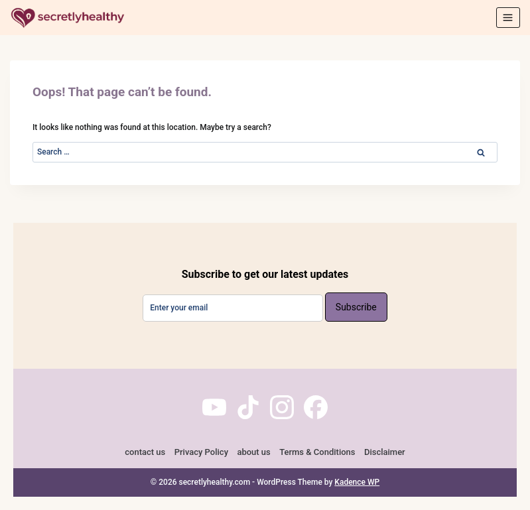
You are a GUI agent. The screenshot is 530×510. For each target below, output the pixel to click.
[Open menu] (508, 17)
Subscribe (356, 307)
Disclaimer (384, 452)
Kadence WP (356, 482)
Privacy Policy (201, 452)
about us (253, 452)
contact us (145, 452)
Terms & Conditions (317, 452)
